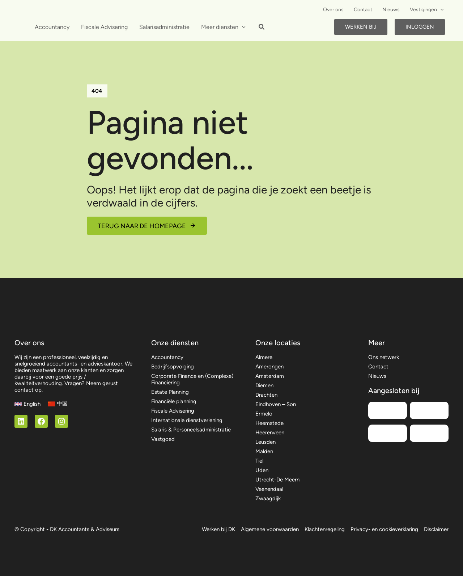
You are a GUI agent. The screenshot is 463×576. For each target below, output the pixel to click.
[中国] (58, 404)
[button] (440, 9)
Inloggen (419, 27)
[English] (27, 404)
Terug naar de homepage (142, 226)
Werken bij (361, 27)
